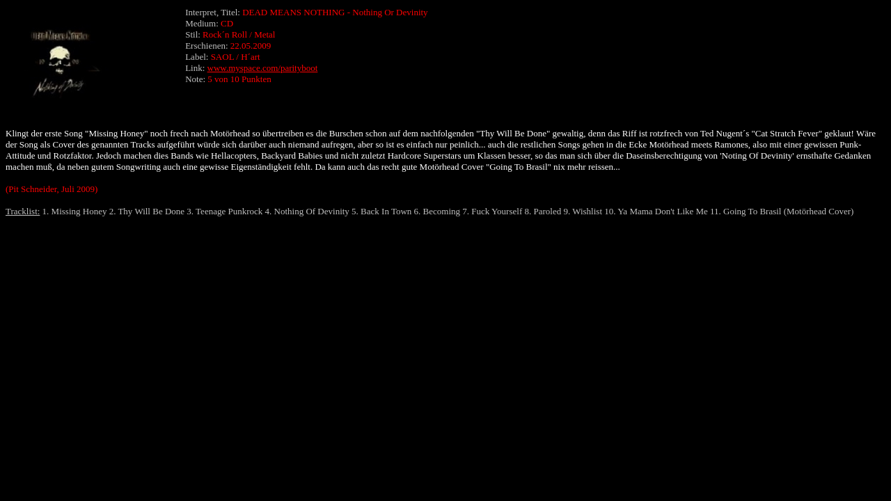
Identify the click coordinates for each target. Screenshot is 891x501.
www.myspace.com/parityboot (262, 68)
